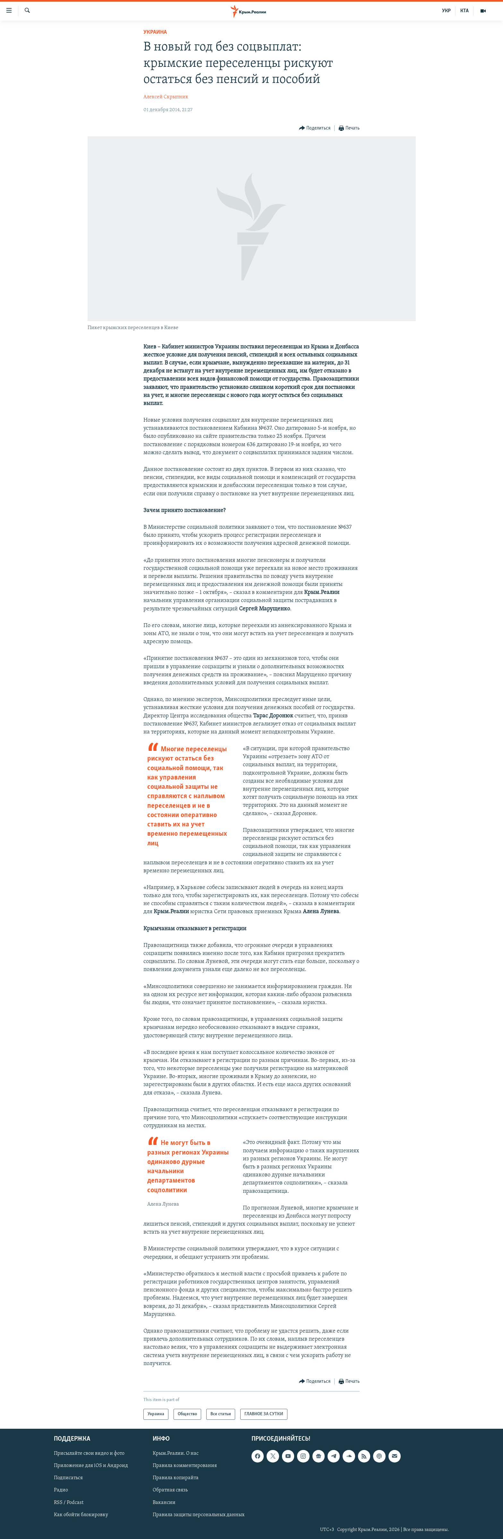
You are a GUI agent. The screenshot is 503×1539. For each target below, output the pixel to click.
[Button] (315, 128)
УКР (446, 11)
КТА (464, 11)
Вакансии (164, 1502)
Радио (61, 1490)
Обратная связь (170, 1490)
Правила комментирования (185, 1465)
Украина (155, 32)
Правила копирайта (176, 1477)
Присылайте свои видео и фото (89, 1453)
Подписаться (68, 1477)
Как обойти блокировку (81, 1514)
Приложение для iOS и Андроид (91, 1465)
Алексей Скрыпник (165, 97)
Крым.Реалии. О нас (176, 1453)
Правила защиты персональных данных (198, 1514)
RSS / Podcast (68, 1502)
